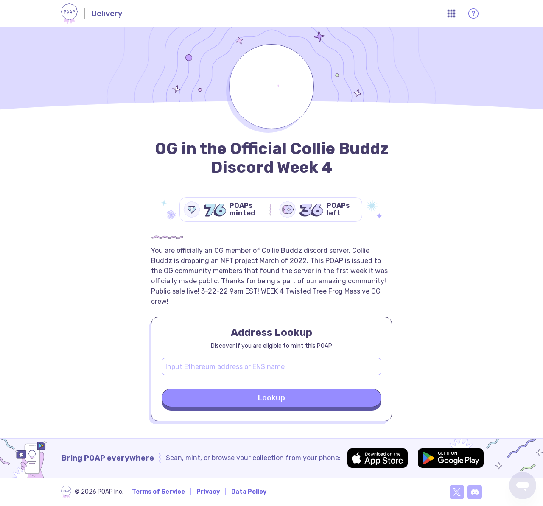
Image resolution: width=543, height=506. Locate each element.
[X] (457, 492)
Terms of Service (158, 491)
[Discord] (474, 492)
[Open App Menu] (451, 13)
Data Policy (248, 491)
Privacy (208, 491)
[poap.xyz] (92, 492)
